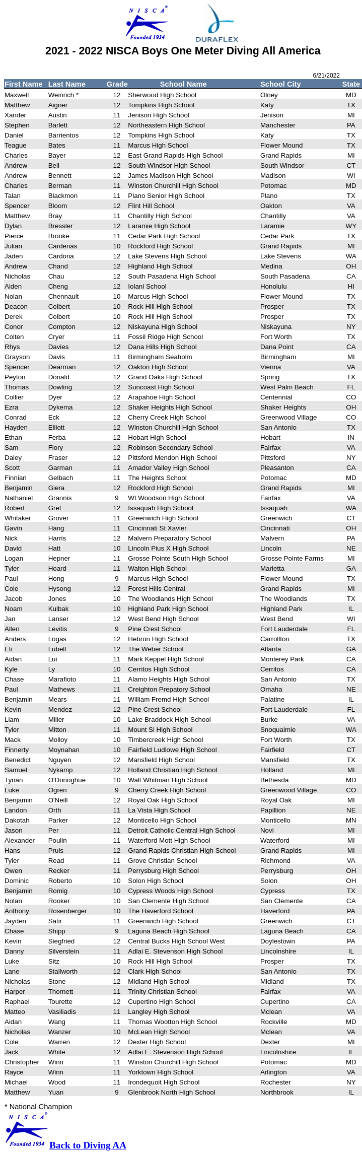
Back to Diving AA (87, 1145)
